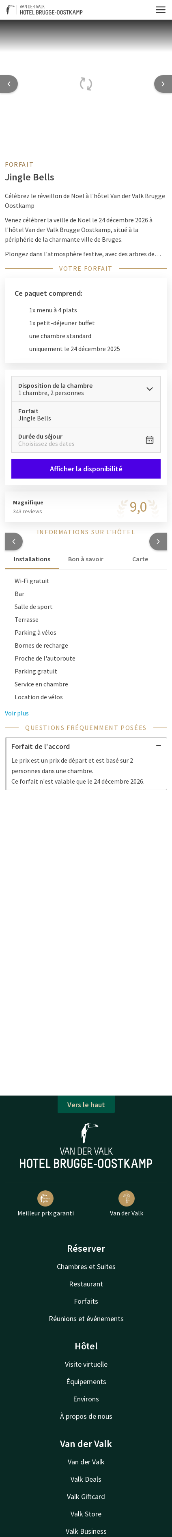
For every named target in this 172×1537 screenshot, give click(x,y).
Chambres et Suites (86, 1266)
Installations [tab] (32, 559)
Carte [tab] (140, 559)
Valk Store (86, 1513)
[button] (14, 541)
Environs (86, 1398)
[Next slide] (163, 84)
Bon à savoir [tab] (85, 559)
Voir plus (17, 713)
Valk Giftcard (86, 1496)
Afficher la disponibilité (86, 468)
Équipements (86, 1381)
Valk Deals (86, 1479)
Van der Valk (126, 1203)
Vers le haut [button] (86, 1104)
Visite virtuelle (86, 1364)
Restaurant (86, 1283)
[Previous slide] (9, 84)
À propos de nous (86, 1416)
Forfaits (86, 1301)
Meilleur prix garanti (45, 1203)
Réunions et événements (86, 1318)
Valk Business (86, 1531)
